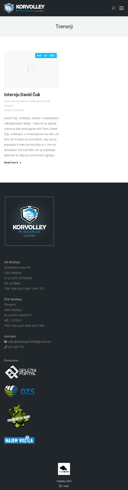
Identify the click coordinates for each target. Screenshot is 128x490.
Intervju (15, 101)
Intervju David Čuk (22, 94)
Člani (7, 101)
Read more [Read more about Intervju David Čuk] (12, 162)
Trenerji (8, 105)
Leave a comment (14, 110)
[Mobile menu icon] (121, 8)
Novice (25, 101)
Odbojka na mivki (40, 101)
